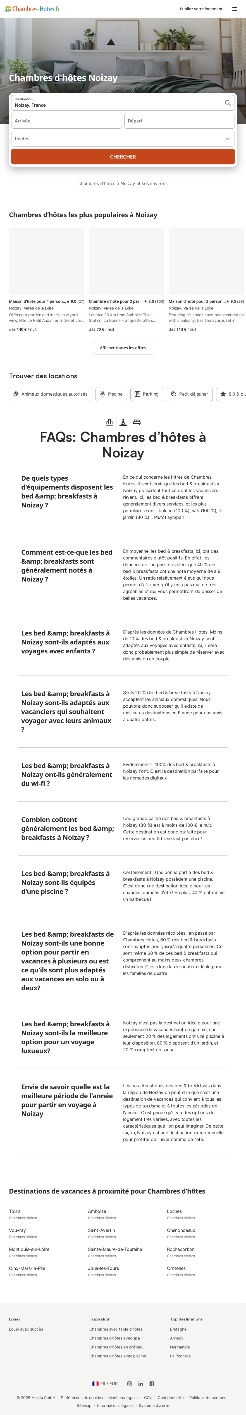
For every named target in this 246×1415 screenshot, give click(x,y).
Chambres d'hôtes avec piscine (117, 1355)
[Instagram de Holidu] (130, 1384)
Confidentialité (171, 1397)
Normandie (180, 1347)
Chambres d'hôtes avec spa (114, 1338)
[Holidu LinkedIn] (141, 1384)
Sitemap (84, 1405)
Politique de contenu (207, 1397)
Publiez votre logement (201, 8)
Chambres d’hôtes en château (116, 1347)
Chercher (123, 156)
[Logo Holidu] (32, 9)
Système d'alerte (154, 1405)
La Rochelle (180, 1355)
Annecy (177, 1338)
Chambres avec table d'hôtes (115, 1329)
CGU (148, 1397)
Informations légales (115, 1405)
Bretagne (178, 1329)
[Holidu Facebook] (152, 1384)
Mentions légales (123, 1397)
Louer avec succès (26, 1329)
